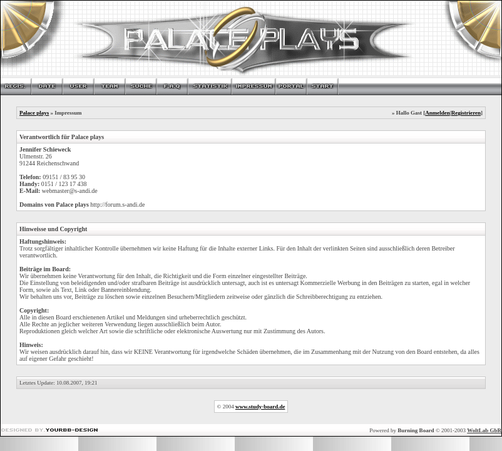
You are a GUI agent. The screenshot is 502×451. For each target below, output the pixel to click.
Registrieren (466, 113)
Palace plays (34, 113)
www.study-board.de (260, 406)
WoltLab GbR (484, 430)
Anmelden (437, 113)
